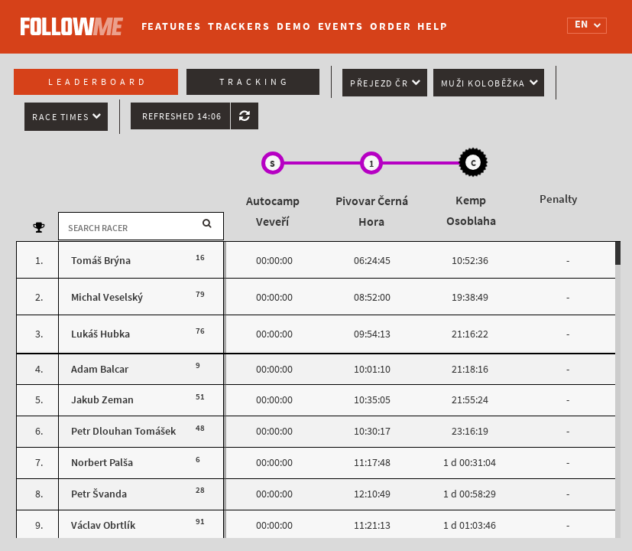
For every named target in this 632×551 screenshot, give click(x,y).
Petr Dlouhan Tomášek (123, 431)
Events (341, 26)
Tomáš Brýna (101, 260)
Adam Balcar (99, 369)
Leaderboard (97, 82)
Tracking (254, 82)
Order (391, 26)
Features (171, 26)
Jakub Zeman (102, 400)
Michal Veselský (107, 297)
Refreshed (182, 116)
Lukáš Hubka (100, 334)
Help (432, 26)
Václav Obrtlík (103, 525)
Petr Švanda (99, 494)
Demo (294, 26)
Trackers (239, 26)
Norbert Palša (102, 462)
